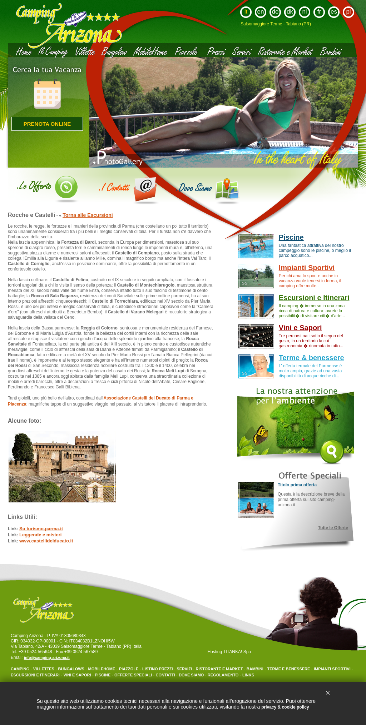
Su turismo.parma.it (41, 528)
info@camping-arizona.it (47, 657)
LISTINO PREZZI (157, 669)
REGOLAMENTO (223, 675)
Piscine (291, 237)
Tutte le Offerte (333, 527)
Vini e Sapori (300, 328)
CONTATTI (165, 675)
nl (304, 11)
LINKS (248, 675)
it (246, 11)
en (260, 11)
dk (290, 11)
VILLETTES (43, 669)
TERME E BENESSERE (288, 669)
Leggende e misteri (40, 534)
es (334, 11)
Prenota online (47, 124)
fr (319, 11)
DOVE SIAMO (192, 675)
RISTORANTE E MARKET (220, 669)
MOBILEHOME (101, 669)
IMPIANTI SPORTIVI (332, 669)
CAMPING (20, 669)
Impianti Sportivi (307, 268)
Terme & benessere (311, 358)
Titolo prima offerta (297, 484)
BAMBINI (255, 669)
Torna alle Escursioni (88, 215)
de (275, 11)
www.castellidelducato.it (46, 540)
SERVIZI (184, 669)
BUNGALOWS (71, 669)
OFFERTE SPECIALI (133, 675)
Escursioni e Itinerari (314, 298)
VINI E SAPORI (77, 675)
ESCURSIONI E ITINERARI (35, 675)
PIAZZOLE (128, 669)
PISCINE (102, 675)
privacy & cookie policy (285, 707)
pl (348, 11)
